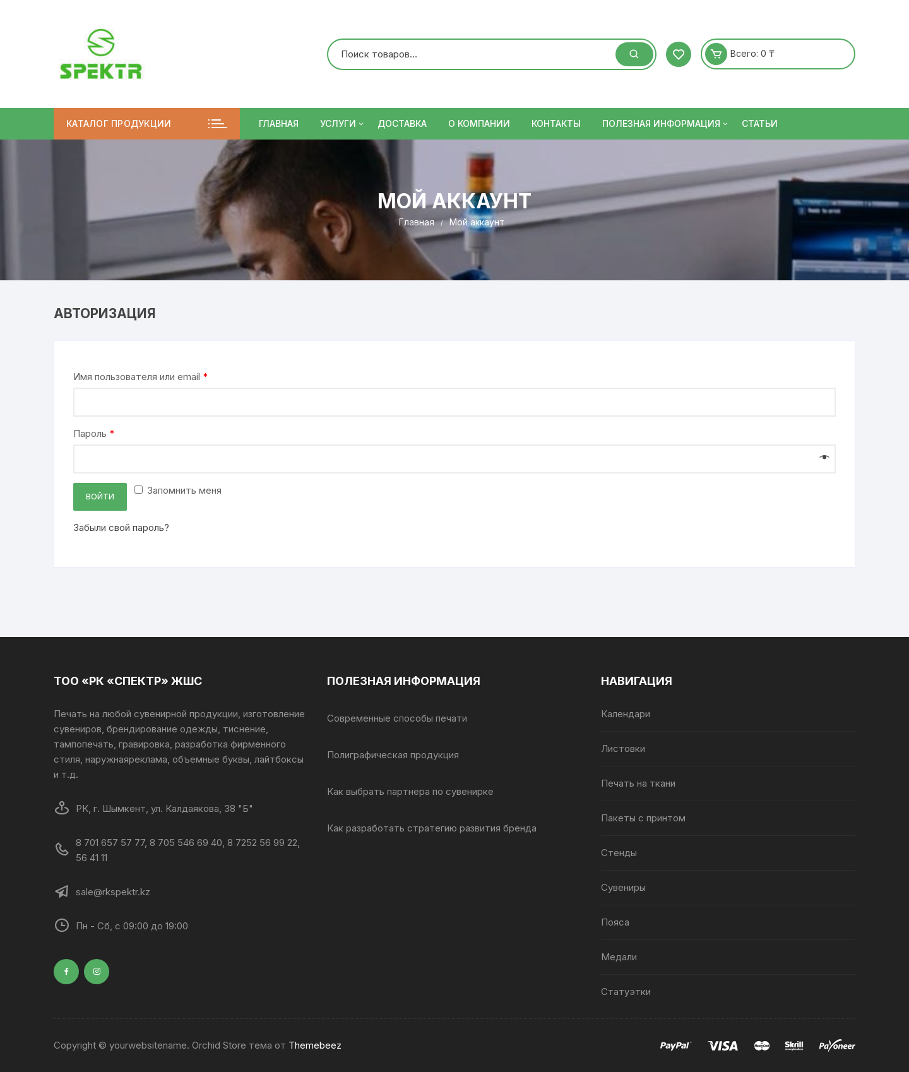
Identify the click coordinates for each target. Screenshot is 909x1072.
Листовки (623, 748)
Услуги (342, 124)
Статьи (760, 123)
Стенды (619, 853)
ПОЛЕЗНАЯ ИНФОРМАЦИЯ (666, 124)
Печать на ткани (638, 783)
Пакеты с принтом (643, 818)
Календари (625, 714)
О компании (479, 123)
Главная (279, 123)
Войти (100, 496)
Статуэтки (626, 992)
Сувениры (623, 887)
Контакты (556, 123)
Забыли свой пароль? (121, 527)
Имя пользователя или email (140, 377)
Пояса (615, 922)
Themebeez (315, 1045)
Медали (619, 957)
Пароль (94, 433)
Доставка (402, 123)
